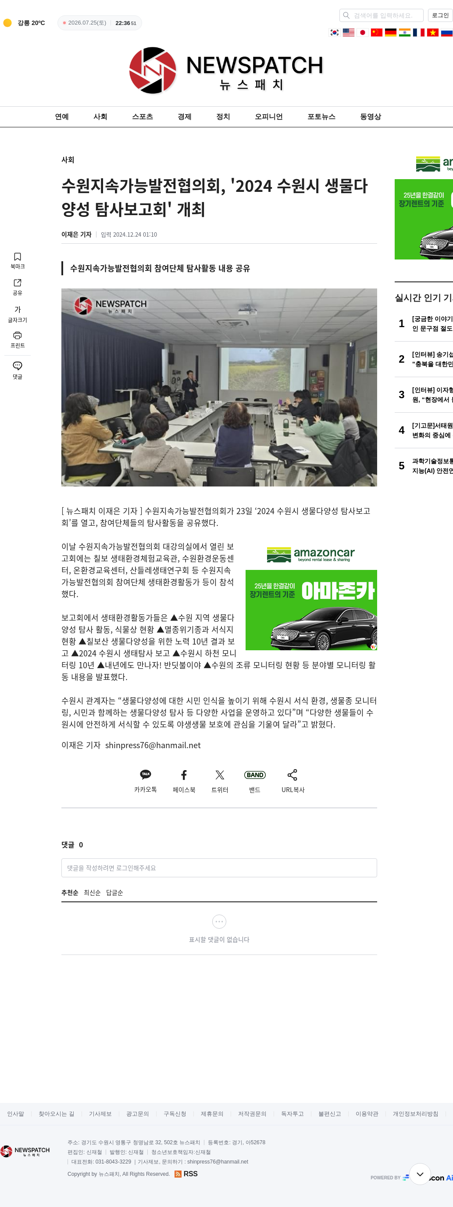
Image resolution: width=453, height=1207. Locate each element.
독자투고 (292, 1113)
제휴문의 (212, 1113)
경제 (185, 116)
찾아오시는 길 (57, 1113)
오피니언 (269, 116)
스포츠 (142, 116)
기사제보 (100, 1113)
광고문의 (137, 1113)
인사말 (15, 1113)
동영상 (370, 116)
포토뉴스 (321, 116)
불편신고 (329, 1113)
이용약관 (367, 1113)
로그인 (440, 15)
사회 (100, 116)
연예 (62, 116)
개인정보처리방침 (416, 1113)
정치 (223, 116)
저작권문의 (252, 1113)
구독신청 (175, 1113)
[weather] (22, 22)
